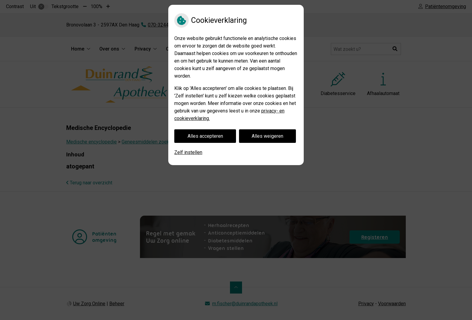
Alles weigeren (267, 136)
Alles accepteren (205, 136)
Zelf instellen (188, 152)
